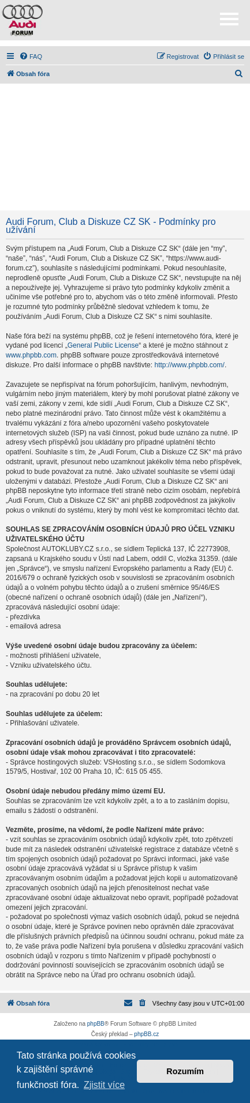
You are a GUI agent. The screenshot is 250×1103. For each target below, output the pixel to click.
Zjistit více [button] (104, 1085)
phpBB (96, 1024)
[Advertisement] (125, 147)
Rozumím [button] (185, 1071)
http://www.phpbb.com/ (189, 365)
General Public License (103, 345)
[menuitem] (30, 56)
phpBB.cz (146, 1034)
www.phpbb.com (31, 355)
